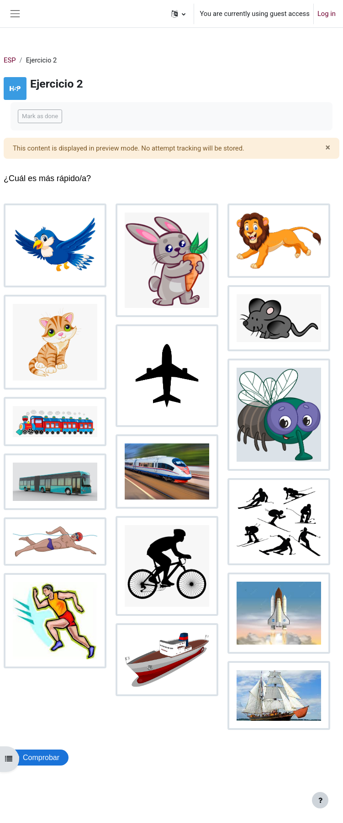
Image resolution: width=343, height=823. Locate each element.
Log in (326, 14)
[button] (178, 13)
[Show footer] (320, 800)
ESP (10, 60)
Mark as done (40, 116)
